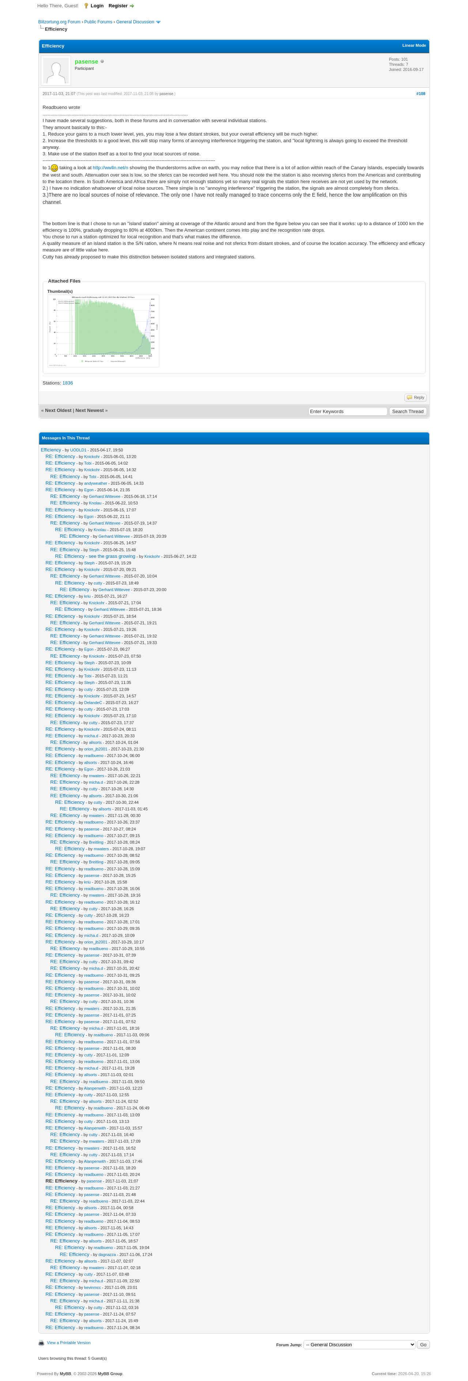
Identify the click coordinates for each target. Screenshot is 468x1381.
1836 (68, 383)
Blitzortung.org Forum (59, 21)
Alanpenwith (95, 1088)
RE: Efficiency (60, 456)
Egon (89, 490)
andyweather (95, 483)
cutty (98, 583)
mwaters (96, 775)
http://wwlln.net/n (110, 167)
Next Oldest (58, 410)
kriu (87, 596)
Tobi (87, 463)
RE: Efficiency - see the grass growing (95, 556)
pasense (166, 94)
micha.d (91, 736)
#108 (420, 93)
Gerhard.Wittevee (104, 496)
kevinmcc (92, 1287)
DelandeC (93, 702)
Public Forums (98, 21)
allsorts (95, 742)
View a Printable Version (69, 1342)
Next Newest (89, 410)
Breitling (96, 842)
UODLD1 (78, 450)
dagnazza (107, 1254)
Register (118, 5)
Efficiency (51, 450)
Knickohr (92, 456)
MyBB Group (110, 1373)
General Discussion (135, 21)
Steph (94, 550)
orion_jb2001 (95, 749)
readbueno (93, 755)
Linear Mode (414, 45)
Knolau (95, 503)
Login (97, 5)
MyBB (65, 1373)
